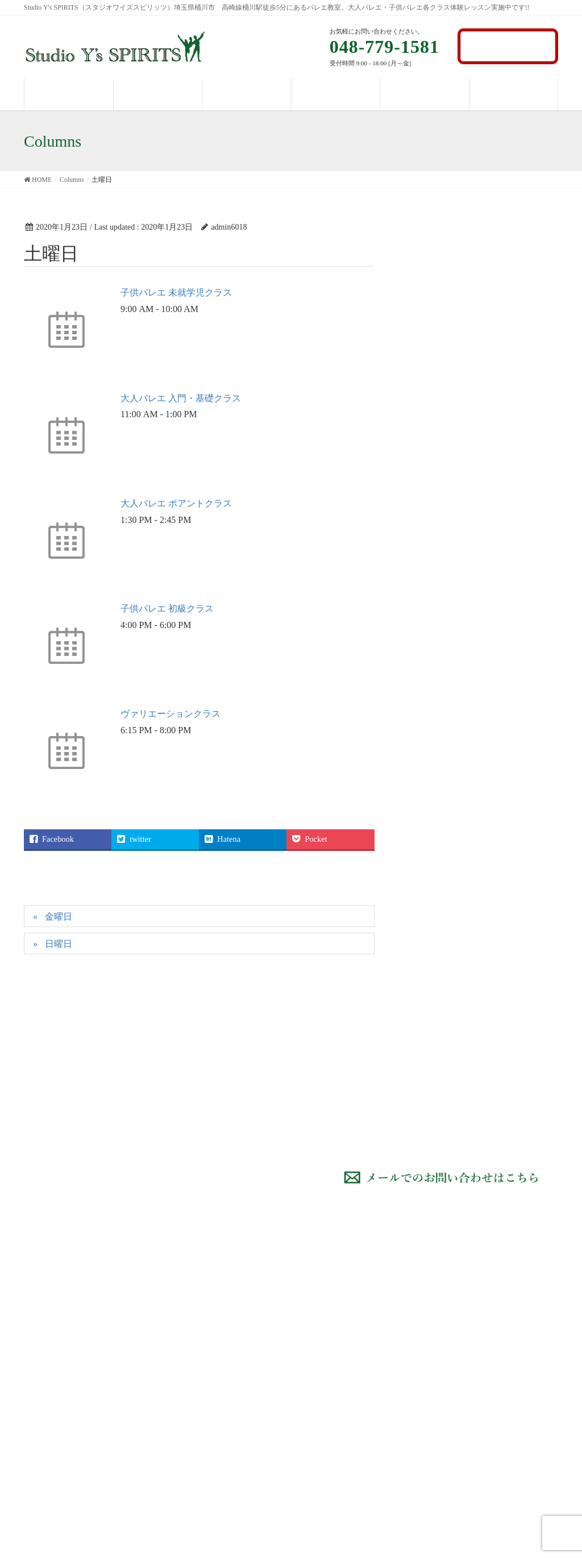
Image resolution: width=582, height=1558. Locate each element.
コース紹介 (323, 1289)
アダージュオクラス (347, 1478)
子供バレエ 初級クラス (167, 608)
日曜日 (58, 944)
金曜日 (58, 916)
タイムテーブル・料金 (481, 1334)
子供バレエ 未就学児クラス (176, 292)
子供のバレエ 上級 (344, 1434)
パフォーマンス (469, 1356)
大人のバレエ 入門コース (356, 1311)
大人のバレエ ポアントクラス (360, 1362)
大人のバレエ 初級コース (356, 1334)
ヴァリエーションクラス (170, 713)
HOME (453, 1289)
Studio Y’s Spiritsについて (486, 1311)
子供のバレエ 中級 (344, 1412)
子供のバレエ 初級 (344, 1390)
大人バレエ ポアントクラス (176, 503)
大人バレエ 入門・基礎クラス (180, 398)
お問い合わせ (508, 46)
